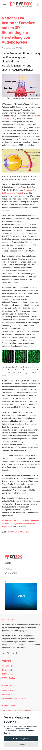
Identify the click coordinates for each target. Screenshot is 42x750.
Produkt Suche (7, 666)
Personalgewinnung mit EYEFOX (14, 698)
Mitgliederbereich (9, 690)
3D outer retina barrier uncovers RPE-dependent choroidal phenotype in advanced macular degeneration (20, 524)
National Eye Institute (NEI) (18, 532)
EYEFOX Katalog (8, 678)
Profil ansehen (10, 569)
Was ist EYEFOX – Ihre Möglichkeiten (16, 711)
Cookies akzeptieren (21, 739)
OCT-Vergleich (7, 674)
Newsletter (6, 694)
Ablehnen (21, 745)
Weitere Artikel (11, 573)
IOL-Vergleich (7, 670)
